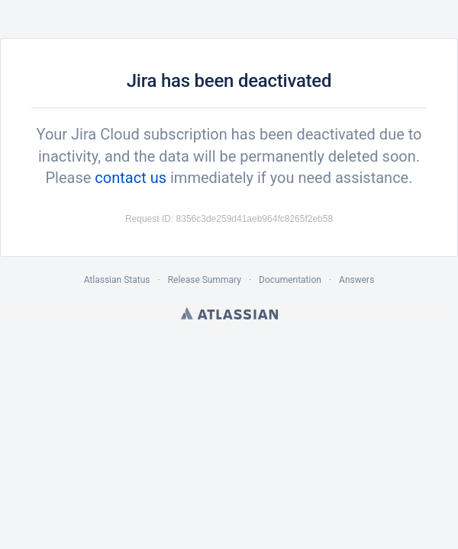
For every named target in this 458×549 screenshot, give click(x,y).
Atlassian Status (117, 279)
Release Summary (204, 279)
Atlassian (229, 313)
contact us (130, 178)
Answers (356, 279)
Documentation (290, 279)
